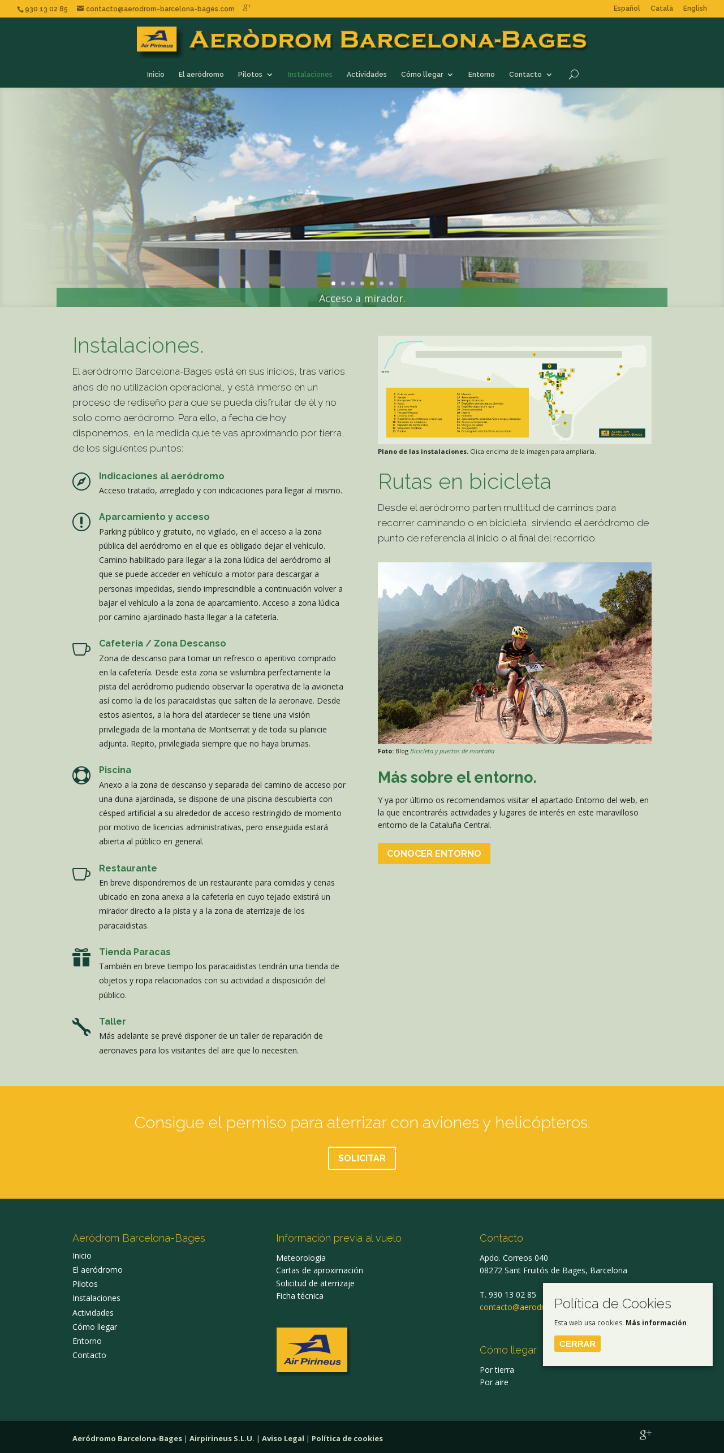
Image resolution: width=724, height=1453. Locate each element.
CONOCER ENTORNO (434, 853)
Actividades (367, 75)
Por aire (494, 1382)
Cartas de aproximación (319, 1270)
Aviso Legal (283, 1438)
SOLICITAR (362, 1158)
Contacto (525, 75)
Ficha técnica (300, 1295)
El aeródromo (201, 75)
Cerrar (577, 1343)
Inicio (156, 75)
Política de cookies (347, 1438)
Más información (656, 1323)
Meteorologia (301, 1257)
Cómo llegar (422, 75)
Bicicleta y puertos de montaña (452, 751)
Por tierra (497, 1369)
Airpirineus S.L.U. (222, 1438)
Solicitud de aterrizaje (315, 1283)
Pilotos (250, 75)
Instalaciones (310, 75)
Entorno (481, 75)
